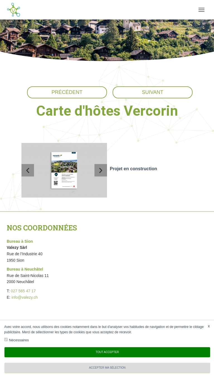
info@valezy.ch (24, 297)
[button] (27, 170)
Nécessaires (19, 340)
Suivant (152, 92)
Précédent (67, 92)
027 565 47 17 (23, 291)
